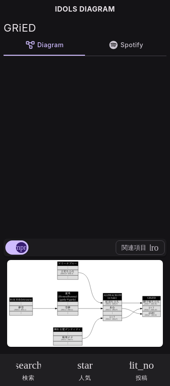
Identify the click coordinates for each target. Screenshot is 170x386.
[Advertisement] (85, 146)
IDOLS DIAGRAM (85, 8)
